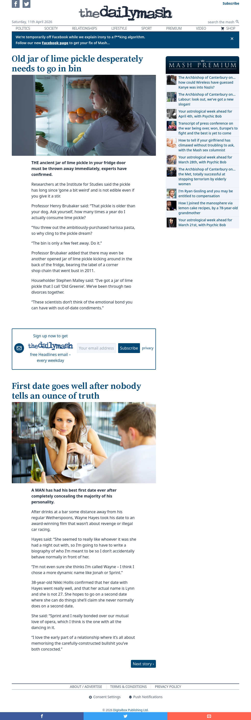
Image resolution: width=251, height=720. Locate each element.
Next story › (143, 664)
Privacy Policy (168, 686)
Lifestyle (119, 28)
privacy (147, 348)
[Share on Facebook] (42, 716)
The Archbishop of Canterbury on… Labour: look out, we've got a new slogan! (207, 99)
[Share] (209, 716)
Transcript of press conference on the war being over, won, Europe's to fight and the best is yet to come (208, 128)
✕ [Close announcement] (232, 38)
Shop (228, 28)
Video (201, 28)
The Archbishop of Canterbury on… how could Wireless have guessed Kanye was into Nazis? (207, 82)
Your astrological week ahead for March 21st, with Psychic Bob (205, 222)
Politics (23, 28)
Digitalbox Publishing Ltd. (131, 710)
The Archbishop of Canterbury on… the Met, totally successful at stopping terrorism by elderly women (207, 176)
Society (51, 28)
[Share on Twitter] (125, 716)
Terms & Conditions (128, 686)
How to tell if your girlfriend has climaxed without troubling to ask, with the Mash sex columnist (206, 145)
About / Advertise (86, 686)
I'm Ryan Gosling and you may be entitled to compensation (205, 193)
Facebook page (55, 42)
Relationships (84, 28)
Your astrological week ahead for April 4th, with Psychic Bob (205, 113)
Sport (146, 28)
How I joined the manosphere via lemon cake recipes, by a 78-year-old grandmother (208, 208)
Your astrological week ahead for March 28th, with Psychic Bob (205, 159)
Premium (174, 28)
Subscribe (129, 348)
